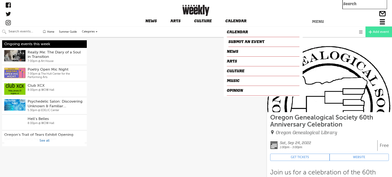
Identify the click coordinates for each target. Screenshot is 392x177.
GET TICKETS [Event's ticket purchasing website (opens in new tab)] (300, 157)
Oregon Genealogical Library (306, 132)
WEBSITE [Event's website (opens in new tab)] (359, 157)
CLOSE (273, 41)
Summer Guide (68, 31)
